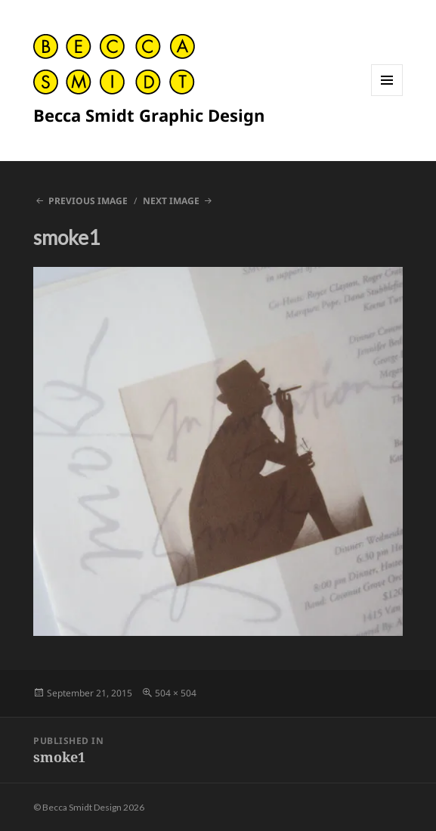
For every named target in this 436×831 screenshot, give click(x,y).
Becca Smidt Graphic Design (148, 115)
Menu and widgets (387, 95)
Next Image (171, 200)
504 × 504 (175, 693)
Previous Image (88, 200)
